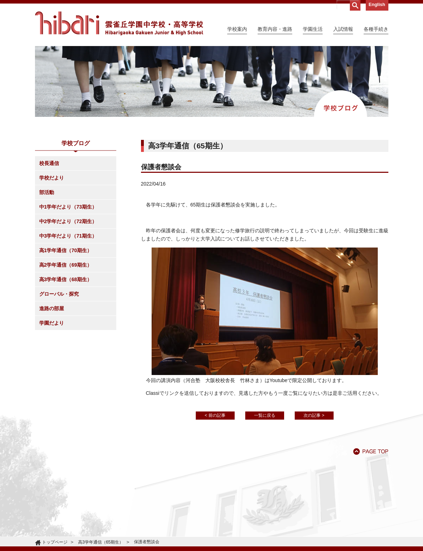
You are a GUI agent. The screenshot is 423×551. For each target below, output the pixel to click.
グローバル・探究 (59, 294)
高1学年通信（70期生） (65, 250)
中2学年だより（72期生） (68, 221)
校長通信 (49, 163)
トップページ (54, 542)
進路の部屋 (51, 308)
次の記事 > (314, 415)
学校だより (51, 178)
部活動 (46, 192)
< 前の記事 (215, 415)
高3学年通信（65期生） (100, 542)
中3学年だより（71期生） (68, 236)
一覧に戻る (264, 415)
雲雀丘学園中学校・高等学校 (119, 23)
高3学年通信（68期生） (65, 279)
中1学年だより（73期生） (68, 207)
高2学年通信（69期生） (65, 265)
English (377, 4)
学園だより (51, 323)
